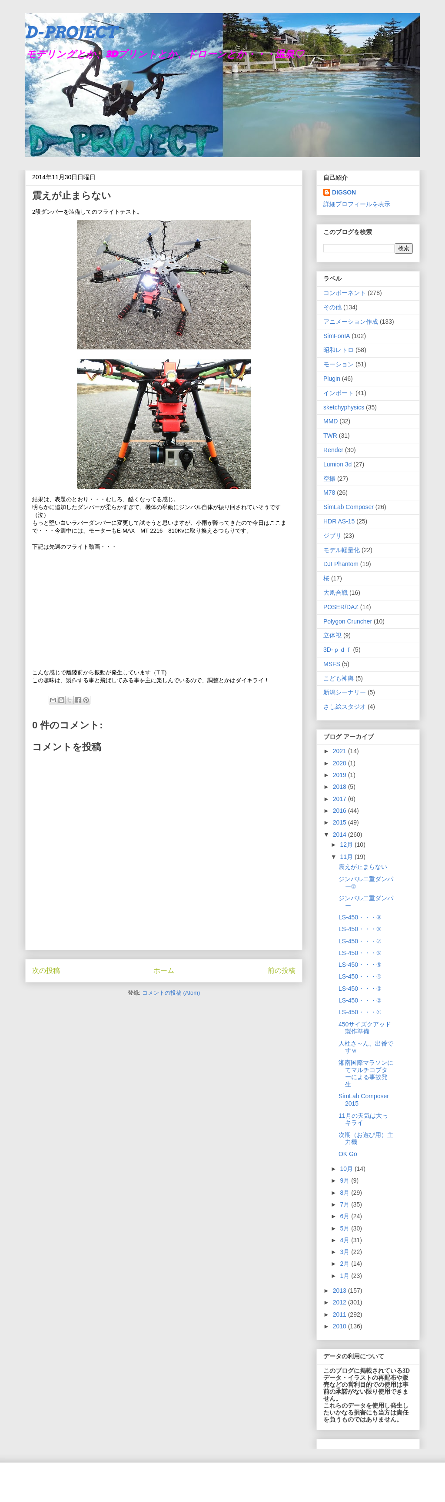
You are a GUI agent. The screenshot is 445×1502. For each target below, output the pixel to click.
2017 (340, 798)
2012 (340, 1302)
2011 (340, 1314)
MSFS (331, 663)
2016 (340, 810)
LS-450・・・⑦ (360, 941)
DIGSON (344, 192)
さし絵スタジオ (344, 706)
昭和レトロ (338, 349)
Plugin (331, 378)
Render (333, 449)
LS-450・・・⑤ (360, 964)
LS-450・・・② (360, 1000)
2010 (340, 1326)
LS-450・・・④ (360, 976)
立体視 (332, 635)
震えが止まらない (363, 866)
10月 (347, 1168)
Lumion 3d (337, 464)
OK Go (348, 1153)
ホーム (163, 970)
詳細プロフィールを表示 (356, 204)
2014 (340, 834)
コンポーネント (344, 292)
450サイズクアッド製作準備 (365, 1028)
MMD (330, 421)
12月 (347, 844)
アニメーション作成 (350, 321)
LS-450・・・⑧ (360, 928)
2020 (340, 763)
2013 (340, 1290)
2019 (340, 774)
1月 (345, 1275)
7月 (345, 1204)
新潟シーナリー (344, 692)
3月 (345, 1251)
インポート (338, 392)
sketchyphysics (343, 407)
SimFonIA (336, 335)
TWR (330, 435)
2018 (340, 786)
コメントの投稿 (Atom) (171, 992)
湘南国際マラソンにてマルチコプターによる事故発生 (366, 1073)
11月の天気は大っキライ (363, 1119)
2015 (340, 822)
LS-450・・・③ (360, 988)
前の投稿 (282, 970)
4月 (345, 1240)
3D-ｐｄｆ (337, 649)
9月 (345, 1180)
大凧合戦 (335, 592)
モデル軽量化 (341, 549)
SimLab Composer (348, 506)
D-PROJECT (71, 32)
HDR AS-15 (339, 521)
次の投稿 (46, 970)
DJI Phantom (341, 563)
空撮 (329, 478)
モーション (338, 364)
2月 (345, 1263)
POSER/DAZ (341, 606)
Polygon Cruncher (347, 621)
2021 (340, 751)
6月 (345, 1216)
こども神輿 (338, 678)
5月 (345, 1228)
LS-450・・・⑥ (360, 952)
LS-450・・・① (360, 1012)
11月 (347, 856)
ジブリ (332, 535)
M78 (329, 492)
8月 (345, 1192)
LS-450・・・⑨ (360, 917)
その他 (332, 307)
